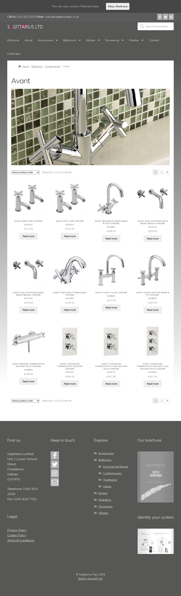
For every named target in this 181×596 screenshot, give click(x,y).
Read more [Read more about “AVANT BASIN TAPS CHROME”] (28, 236)
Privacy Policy (17, 529)
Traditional (110, 479)
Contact (154, 40)
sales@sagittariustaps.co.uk (62, 16)
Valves (107, 486)
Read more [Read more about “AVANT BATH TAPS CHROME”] (70, 236)
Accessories (45, 40)
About (28, 40)
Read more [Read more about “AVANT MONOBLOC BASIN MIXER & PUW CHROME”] (111, 238)
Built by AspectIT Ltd (90, 577)
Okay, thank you (118, 6)
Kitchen (90, 40)
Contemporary (52, 66)
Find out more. (90, 6)
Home (25, 66)
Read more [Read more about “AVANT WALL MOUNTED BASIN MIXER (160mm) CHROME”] (28, 309)
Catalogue (13, 53)
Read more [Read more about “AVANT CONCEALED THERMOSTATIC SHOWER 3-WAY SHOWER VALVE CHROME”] (152, 382)
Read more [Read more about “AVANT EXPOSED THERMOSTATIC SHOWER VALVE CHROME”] (28, 380)
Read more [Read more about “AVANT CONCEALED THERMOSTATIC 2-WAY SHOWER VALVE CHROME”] (111, 382)
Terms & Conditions (20, 539)
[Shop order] (25, 172)
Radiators (105, 499)
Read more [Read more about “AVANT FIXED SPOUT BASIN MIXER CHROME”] (70, 309)
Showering (112, 40)
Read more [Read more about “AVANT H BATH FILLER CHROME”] (111, 307)
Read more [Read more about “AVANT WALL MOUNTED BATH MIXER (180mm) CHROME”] (152, 238)
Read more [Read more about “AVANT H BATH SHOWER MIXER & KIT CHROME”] (152, 309)
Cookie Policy (16, 534)
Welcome (13, 40)
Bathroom (69, 40)
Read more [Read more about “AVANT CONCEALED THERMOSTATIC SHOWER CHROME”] (70, 382)
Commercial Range (115, 466)
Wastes (134, 40)
